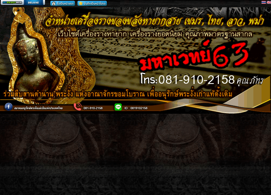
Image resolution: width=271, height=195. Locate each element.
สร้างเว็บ (23, 3)
